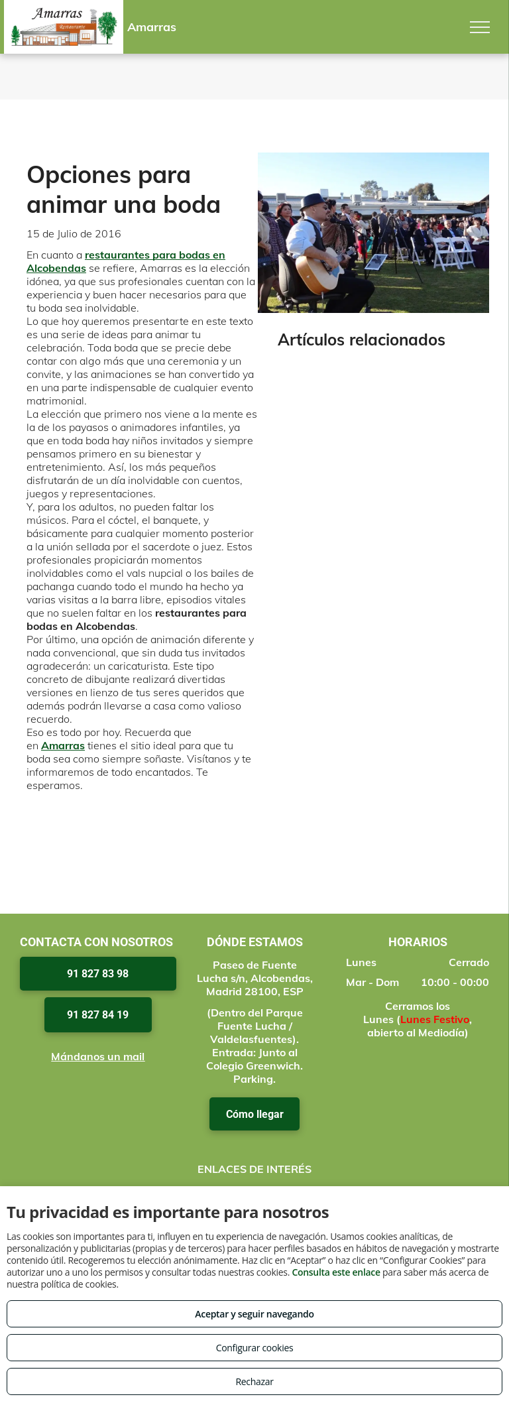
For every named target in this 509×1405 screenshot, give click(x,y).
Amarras (63, 745)
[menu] (480, 27)
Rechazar (254, 1381)
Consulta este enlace (336, 1272)
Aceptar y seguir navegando (254, 1314)
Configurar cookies (255, 1347)
